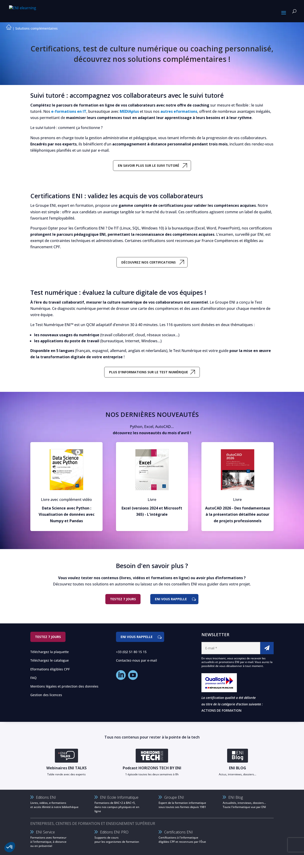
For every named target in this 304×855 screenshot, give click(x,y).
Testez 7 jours (123, 599)
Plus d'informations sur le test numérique (148, 372)
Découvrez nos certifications (148, 262)
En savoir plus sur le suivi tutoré (148, 165)
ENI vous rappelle (171, 599)
